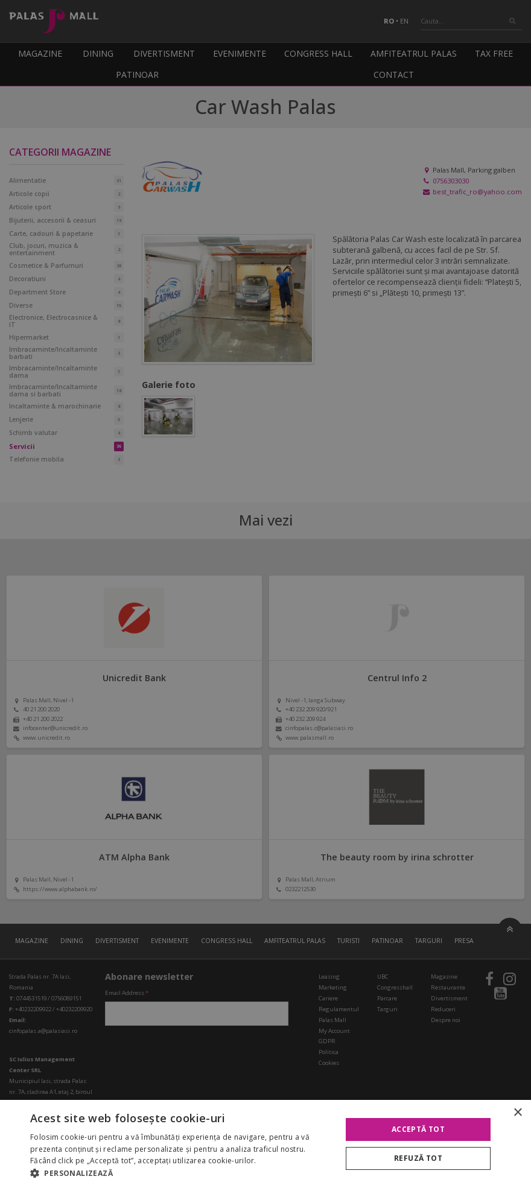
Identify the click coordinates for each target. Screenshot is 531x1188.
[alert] (265, 594)
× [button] (517, 1112)
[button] (181, 1173)
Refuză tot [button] (418, 1158)
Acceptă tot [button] (418, 1129)
